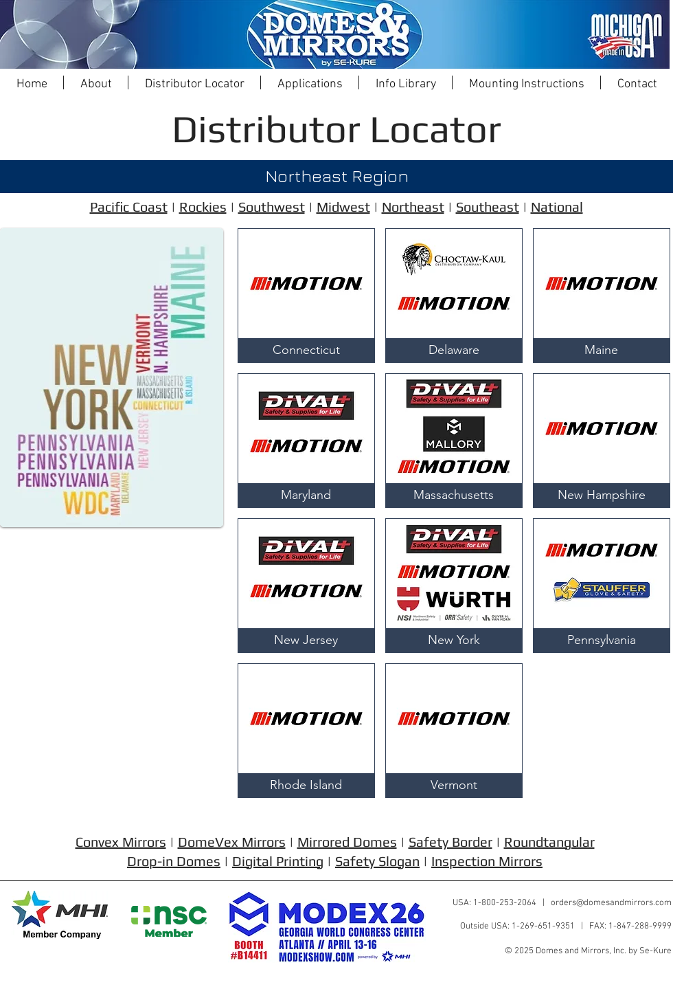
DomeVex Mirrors (232, 841)
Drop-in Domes (173, 861)
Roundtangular (549, 841)
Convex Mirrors (121, 841)
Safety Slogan (377, 861)
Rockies (203, 206)
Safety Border (450, 841)
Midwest (343, 206)
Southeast (487, 206)
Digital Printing (277, 861)
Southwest (271, 206)
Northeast (413, 206)
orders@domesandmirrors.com (611, 903)
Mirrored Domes (347, 841)
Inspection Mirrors (487, 861)
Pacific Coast (129, 206)
